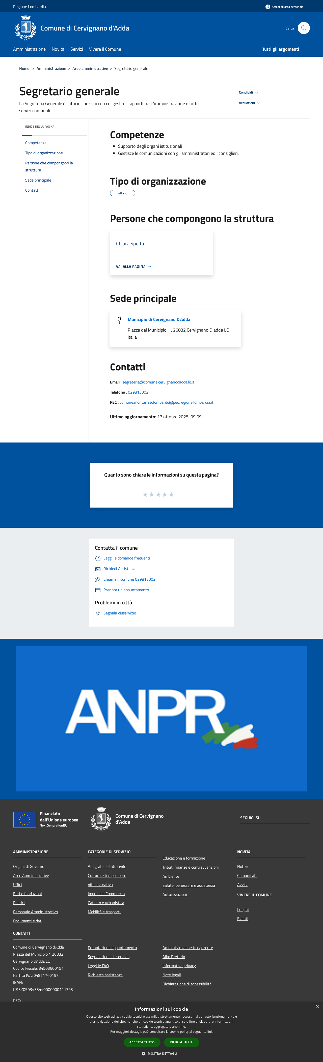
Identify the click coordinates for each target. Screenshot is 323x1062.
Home (24, 68)
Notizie (243, 866)
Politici (19, 903)
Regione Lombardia (29, 7)
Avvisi (242, 884)
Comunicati (247, 875)
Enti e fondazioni (27, 894)
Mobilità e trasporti (104, 912)
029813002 (138, 392)
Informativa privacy (179, 966)
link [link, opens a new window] (210, 1031)
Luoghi (243, 909)
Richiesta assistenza (105, 975)
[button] (161, 1053)
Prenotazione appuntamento (112, 948)
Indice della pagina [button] (39, 126)
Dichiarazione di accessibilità (187, 984)
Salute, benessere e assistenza (189, 885)
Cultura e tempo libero (107, 875)
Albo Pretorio (174, 957)
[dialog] (161, 1032)
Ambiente (171, 876)
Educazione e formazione (184, 858)
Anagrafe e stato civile (107, 866)
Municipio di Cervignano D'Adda (159, 319)
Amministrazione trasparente (188, 948)
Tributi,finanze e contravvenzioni (191, 867)
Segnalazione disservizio (108, 957)
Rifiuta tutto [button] (182, 1042)
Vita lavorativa (100, 884)
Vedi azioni (250, 103)
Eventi (242, 919)
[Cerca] (304, 28)
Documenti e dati (27, 921)
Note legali (172, 975)
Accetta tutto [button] (142, 1042)
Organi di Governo (28, 866)
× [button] (317, 1007)
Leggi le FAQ (98, 966)
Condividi (249, 93)
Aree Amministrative (31, 875)
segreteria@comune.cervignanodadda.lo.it (158, 382)
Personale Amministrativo (35, 912)
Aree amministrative (90, 68)
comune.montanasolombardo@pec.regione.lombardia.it (166, 402)
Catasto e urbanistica (106, 903)
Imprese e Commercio (106, 894)
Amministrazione (51, 68)
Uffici (17, 884)
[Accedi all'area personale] (284, 7)
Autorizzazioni (175, 894)
